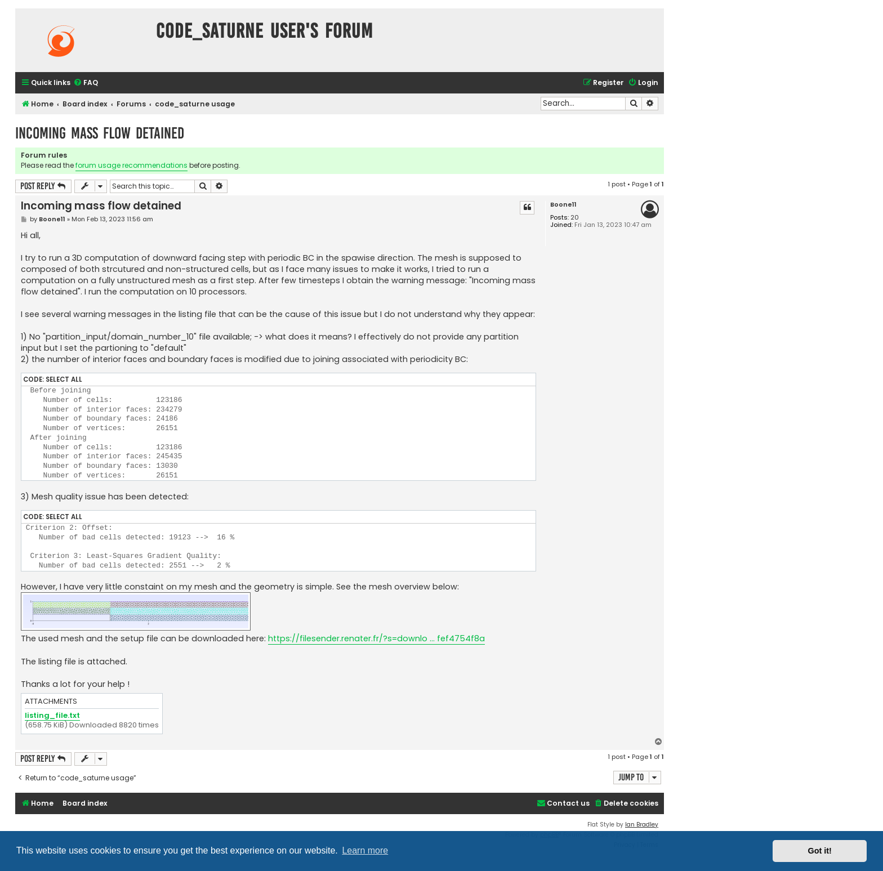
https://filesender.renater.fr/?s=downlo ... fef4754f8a (376, 638)
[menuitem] (85, 83)
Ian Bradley (641, 824)
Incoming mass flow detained (99, 133)
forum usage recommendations (131, 165)
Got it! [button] (820, 850)
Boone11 (563, 204)
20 (574, 217)
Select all (64, 379)
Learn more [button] (365, 850)
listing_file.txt (52, 716)
